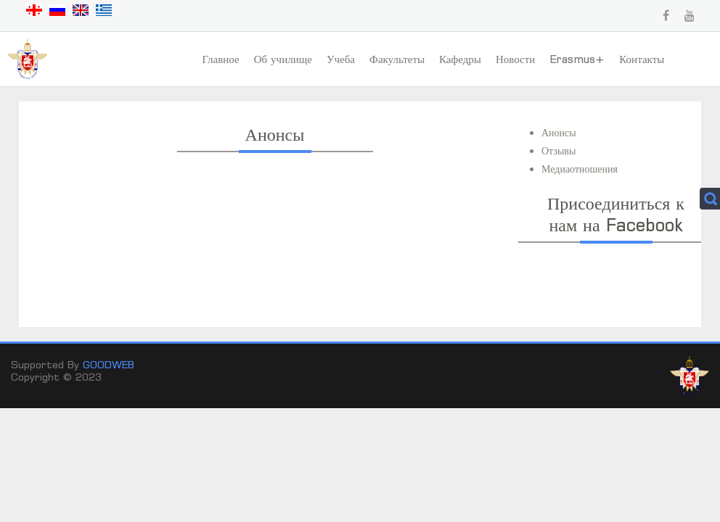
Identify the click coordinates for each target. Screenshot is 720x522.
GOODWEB (108, 364)
